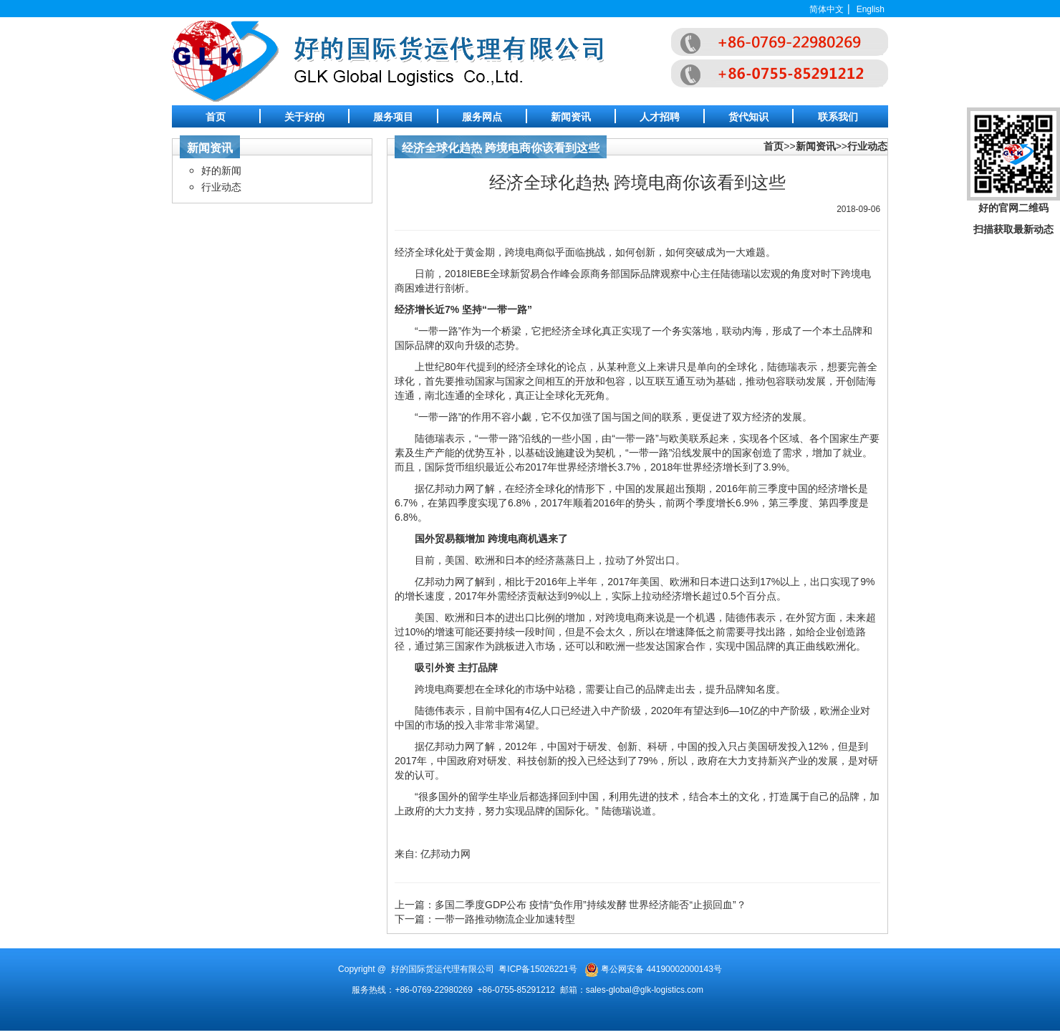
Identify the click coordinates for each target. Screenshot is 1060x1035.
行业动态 (221, 187)
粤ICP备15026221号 (537, 969)
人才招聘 (660, 116)
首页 (216, 116)
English (871, 9)
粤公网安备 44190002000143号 (661, 969)
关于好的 (304, 116)
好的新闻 (221, 170)
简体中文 (826, 9)
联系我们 (838, 116)
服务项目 (393, 116)
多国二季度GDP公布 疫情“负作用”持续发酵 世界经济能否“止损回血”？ (590, 904)
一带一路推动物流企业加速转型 (505, 919)
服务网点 (482, 116)
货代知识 (748, 116)
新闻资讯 (571, 116)
